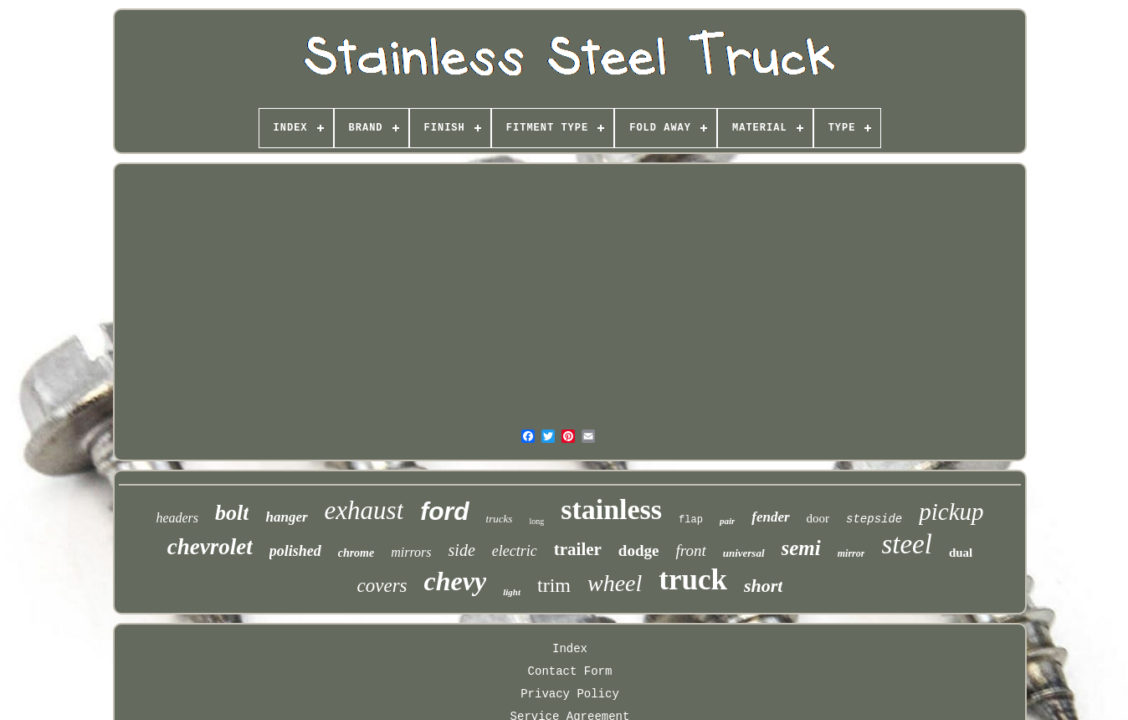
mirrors (411, 552)
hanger (286, 517)
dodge (638, 550)
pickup (951, 511)
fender (770, 517)
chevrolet (210, 546)
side (462, 550)
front (690, 550)
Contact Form (570, 671)
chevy (455, 581)
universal (744, 553)
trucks (499, 518)
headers (177, 518)
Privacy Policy (569, 694)
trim (554, 585)
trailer (578, 549)
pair (727, 521)
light (511, 592)
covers (382, 585)
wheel (614, 583)
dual (960, 552)
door (818, 518)
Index (569, 649)
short (763, 585)
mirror (851, 553)
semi (801, 548)
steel (906, 544)
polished (295, 551)
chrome (356, 553)
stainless (611, 509)
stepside (874, 519)
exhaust (364, 510)
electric (514, 551)
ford (444, 511)
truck (693, 579)
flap (691, 520)
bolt (232, 513)
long (536, 521)
